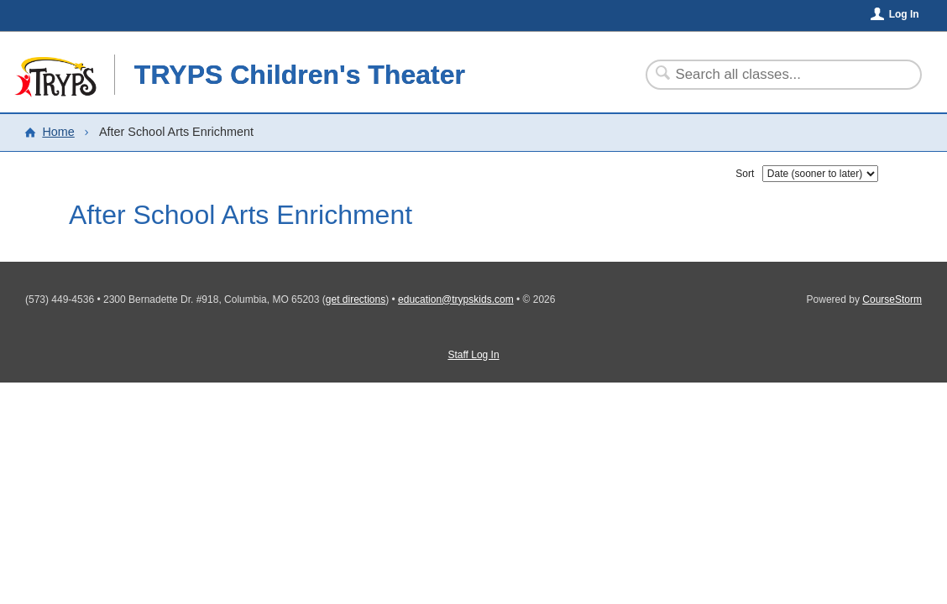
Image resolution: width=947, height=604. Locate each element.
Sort (744, 174)
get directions (355, 299)
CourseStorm (892, 299)
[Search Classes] (773, 74)
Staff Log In (473, 355)
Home (58, 131)
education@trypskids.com (456, 299)
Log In (904, 14)
